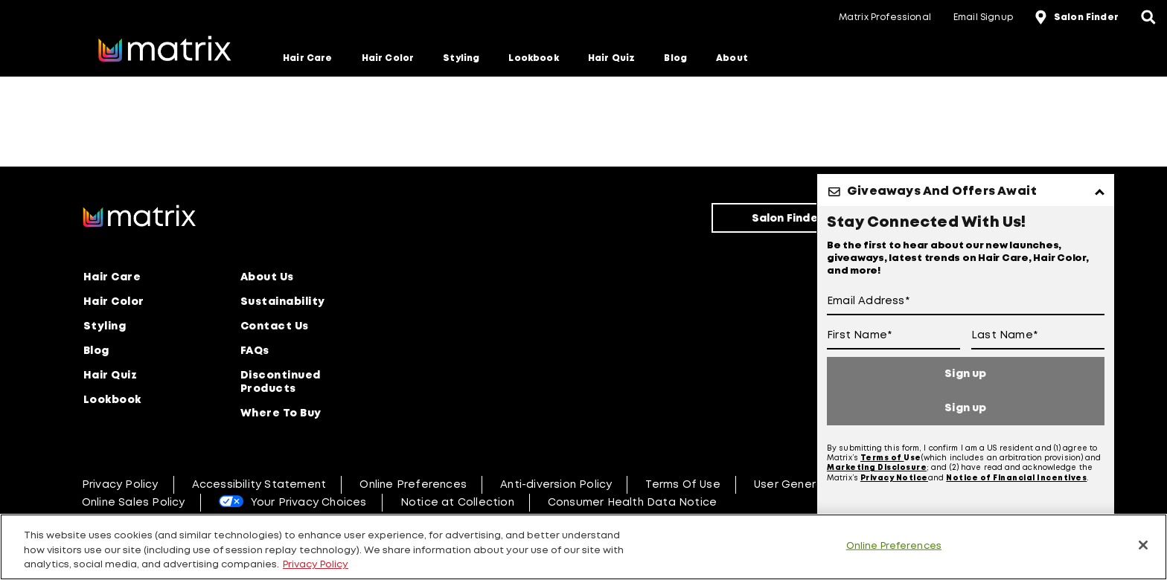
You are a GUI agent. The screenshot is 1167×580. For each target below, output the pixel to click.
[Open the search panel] (1148, 18)
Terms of (882, 458)
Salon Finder (787, 218)
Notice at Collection (457, 502)
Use (912, 458)
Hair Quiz (612, 58)
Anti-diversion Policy (556, 484)
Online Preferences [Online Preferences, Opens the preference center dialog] (893, 545)
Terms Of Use (682, 484)
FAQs (254, 351)
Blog (675, 58)
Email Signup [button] (983, 17)
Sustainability (282, 301)
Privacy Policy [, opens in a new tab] (315, 565)
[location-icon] (1042, 18)
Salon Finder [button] (1086, 17)
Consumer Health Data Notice (632, 502)
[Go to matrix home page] (164, 50)
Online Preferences (413, 484)
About (732, 58)
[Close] (1143, 545)
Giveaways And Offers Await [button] (942, 191)
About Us (267, 277)
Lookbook (533, 58)
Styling (461, 58)
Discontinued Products (280, 382)
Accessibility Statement (259, 484)
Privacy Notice (894, 478)
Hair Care (308, 58)
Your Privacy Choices (309, 502)
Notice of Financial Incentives (1016, 478)
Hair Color (388, 58)
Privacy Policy (120, 484)
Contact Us (274, 326)
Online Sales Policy (133, 502)
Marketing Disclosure (877, 468)
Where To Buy (281, 413)
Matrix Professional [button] (885, 17)
